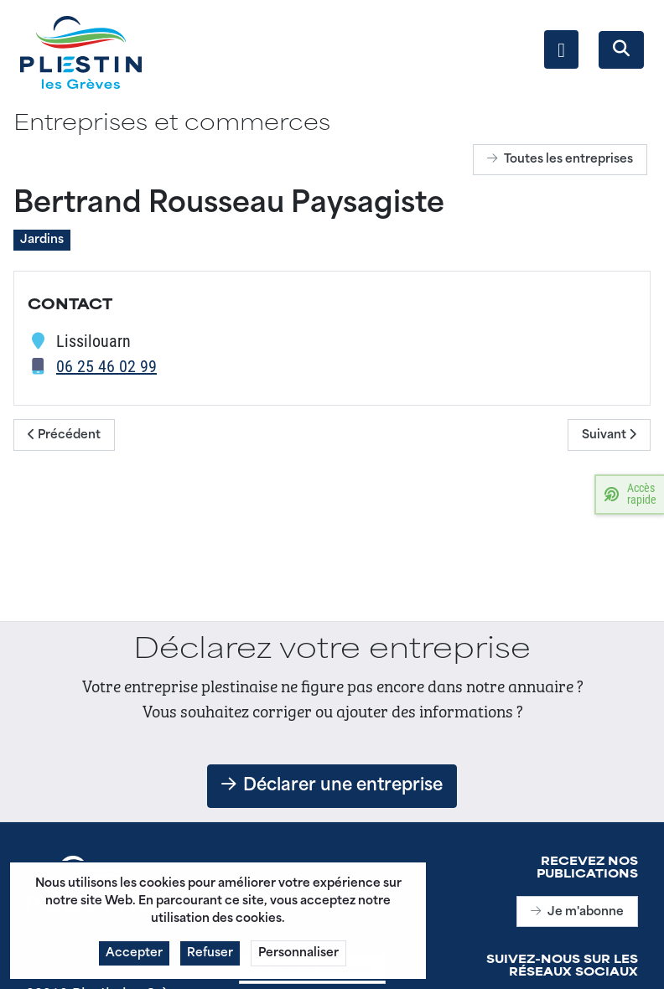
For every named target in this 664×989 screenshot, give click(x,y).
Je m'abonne (577, 912)
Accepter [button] (134, 959)
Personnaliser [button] (298, 959)
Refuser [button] (210, 959)
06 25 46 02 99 (106, 365)
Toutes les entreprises (560, 159)
